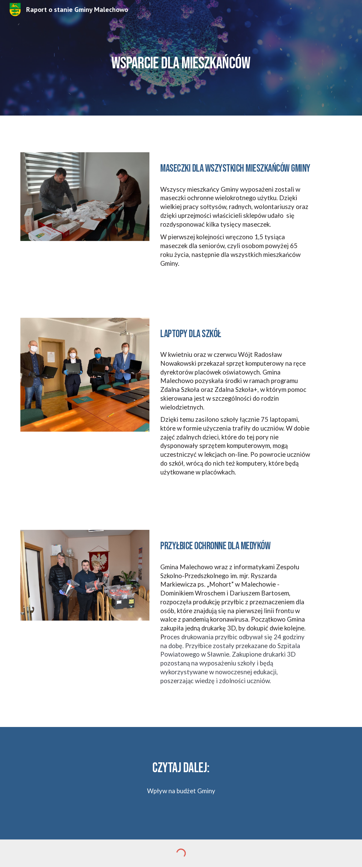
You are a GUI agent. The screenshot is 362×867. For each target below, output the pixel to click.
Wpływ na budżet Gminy (181, 791)
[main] (181, 57)
